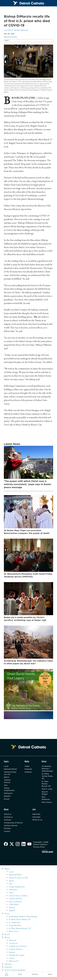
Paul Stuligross (46, 799)
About (7, 937)
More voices (14, 932)
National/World (10, 37)
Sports (6, 777)
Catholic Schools (7, 781)
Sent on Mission (15, 902)
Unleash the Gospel (17, 955)
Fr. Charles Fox (15, 923)
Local (6, 767)
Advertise (36, 818)
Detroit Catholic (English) (15, 970)
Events (6, 800)
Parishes (7, 829)
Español (7, 797)
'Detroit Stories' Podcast (18, 896)
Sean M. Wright (45, 793)
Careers (7, 832)
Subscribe (36, 815)
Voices (7, 914)
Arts (5, 786)
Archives (7, 821)
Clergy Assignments (9, 790)
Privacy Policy (39, 848)
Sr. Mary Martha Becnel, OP (46, 784)
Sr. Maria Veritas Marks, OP (46, 776)
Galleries (28, 772)
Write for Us (37, 821)
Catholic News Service (16, 30)
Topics (7, 869)
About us (7, 815)
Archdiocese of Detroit (13, 823)
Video (27, 767)
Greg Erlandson (15, 926)
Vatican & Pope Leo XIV (10, 773)
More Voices (47, 803)
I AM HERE (14, 905)
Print (7, 40)
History (12, 908)
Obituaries (8, 794)
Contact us (8, 818)
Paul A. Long (47, 789)
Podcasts (28, 769)
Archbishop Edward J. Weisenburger (47, 769)
